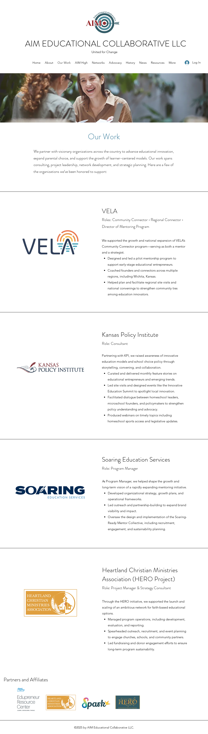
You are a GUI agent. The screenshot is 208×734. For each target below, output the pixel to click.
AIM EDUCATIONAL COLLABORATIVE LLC (105, 44)
